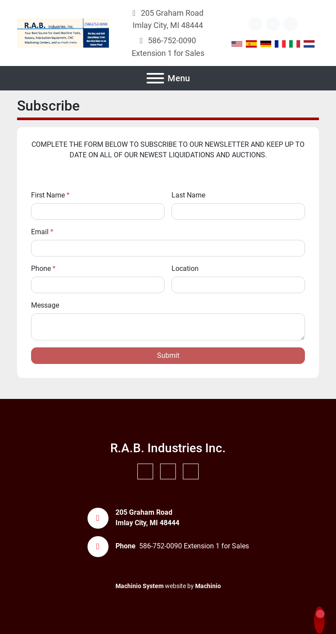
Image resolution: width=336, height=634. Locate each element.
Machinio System (140, 585)
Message (45, 305)
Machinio (208, 585)
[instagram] (291, 24)
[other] (255, 24)
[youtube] (273, 24)
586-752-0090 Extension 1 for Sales (194, 546)
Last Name (188, 195)
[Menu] (155, 78)
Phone (43, 268)
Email (42, 232)
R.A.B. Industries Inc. (168, 448)
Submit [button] (168, 355)
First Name (50, 195)
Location (185, 268)
